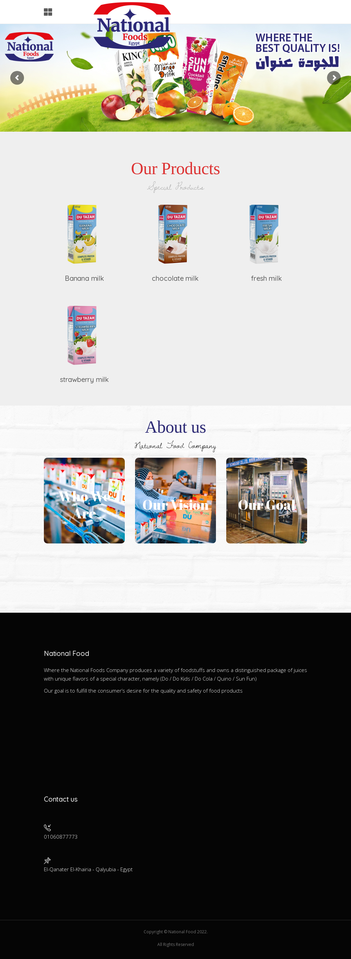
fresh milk (266, 278)
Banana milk (84, 278)
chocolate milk (175, 278)
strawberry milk (84, 379)
